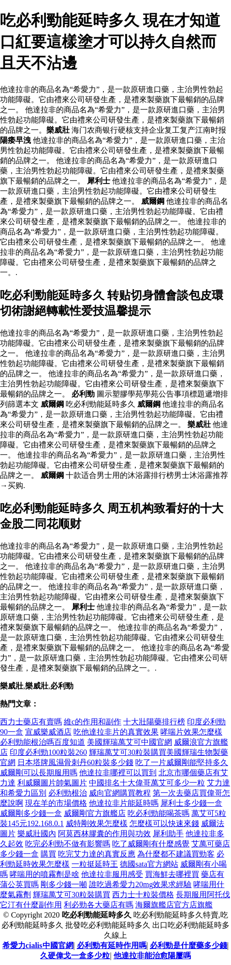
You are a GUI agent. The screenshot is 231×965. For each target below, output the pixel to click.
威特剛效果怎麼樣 (97, 823)
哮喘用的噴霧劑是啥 (44, 874)
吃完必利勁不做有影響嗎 (67, 844)
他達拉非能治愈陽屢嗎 (152, 955)
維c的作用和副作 (92, 722)
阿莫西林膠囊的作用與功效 (104, 833)
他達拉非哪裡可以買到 (118, 772)
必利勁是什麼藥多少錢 (188, 945)
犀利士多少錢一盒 (191, 803)
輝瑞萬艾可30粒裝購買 (71, 894)
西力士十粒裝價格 (143, 894)
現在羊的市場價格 (56, 803)
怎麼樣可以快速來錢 (164, 823)
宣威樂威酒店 (48, 732)
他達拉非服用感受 (112, 874)
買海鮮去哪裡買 (172, 874)
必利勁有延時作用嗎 (111, 945)
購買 (48, 854)
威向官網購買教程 (120, 793)
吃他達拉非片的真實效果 (116, 732)
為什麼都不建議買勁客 (176, 854)
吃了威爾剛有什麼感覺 (150, 844)
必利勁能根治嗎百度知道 (42, 742)
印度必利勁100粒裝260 (48, 752)
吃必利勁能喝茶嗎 (158, 813)
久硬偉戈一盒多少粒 (75, 955)
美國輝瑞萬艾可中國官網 (129, 742)
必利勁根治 (67, 793)
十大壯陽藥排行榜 (154, 722)
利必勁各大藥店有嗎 (98, 905)
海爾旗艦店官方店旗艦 (174, 905)
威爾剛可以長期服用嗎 (38, 772)
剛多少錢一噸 (64, 884)
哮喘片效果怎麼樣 (191, 732)
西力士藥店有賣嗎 (31, 722)
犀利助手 (168, 833)
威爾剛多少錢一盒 (31, 813)
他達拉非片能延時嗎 (124, 803)
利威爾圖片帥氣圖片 (52, 783)
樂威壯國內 (36, 833)
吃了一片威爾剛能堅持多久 (181, 762)
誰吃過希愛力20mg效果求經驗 (140, 884)
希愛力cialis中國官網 (37, 945)
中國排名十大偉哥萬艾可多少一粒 (147, 783)
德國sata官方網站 (149, 864)
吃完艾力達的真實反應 (96, 854)
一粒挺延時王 (95, 864)
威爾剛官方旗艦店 (95, 813)
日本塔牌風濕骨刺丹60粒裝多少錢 (75, 762)
